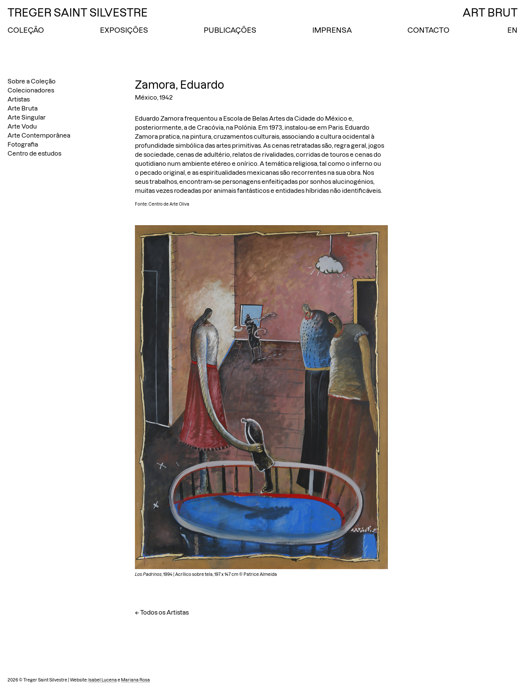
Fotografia (23, 144)
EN (512, 30)
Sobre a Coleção (32, 81)
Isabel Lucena (102, 680)
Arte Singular (27, 117)
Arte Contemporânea (39, 135)
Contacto (428, 30)
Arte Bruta (23, 108)
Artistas (19, 99)
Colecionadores (31, 90)
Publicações (230, 30)
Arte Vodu (22, 126)
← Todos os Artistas (162, 612)
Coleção (26, 30)
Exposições (124, 30)
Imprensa (332, 30)
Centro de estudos (34, 153)
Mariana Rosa (135, 680)
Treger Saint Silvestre (78, 12)
